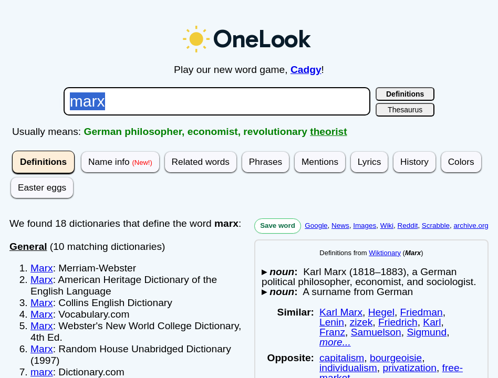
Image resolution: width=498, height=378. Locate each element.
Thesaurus (405, 110)
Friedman (421, 312)
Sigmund (427, 332)
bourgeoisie (396, 357)
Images (364, 225)
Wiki (386, 225)
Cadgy (305, 69)
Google (316, 225)
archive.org (470, 225)
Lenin (331, 322)
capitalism (341, 357)
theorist (328, 131)
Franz (332, 332)
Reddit (408, 225)
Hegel (381, 312)
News (340, 225)
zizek (361, 322)
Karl (432, 322)
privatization (410, 367)
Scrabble (436, 225)
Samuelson (376, 332)
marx (41, 371)
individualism (348, 367)
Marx (41, 268)
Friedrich (398, 322)
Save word (277, 225)
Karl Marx (340, 312)
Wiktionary (385, 253)
